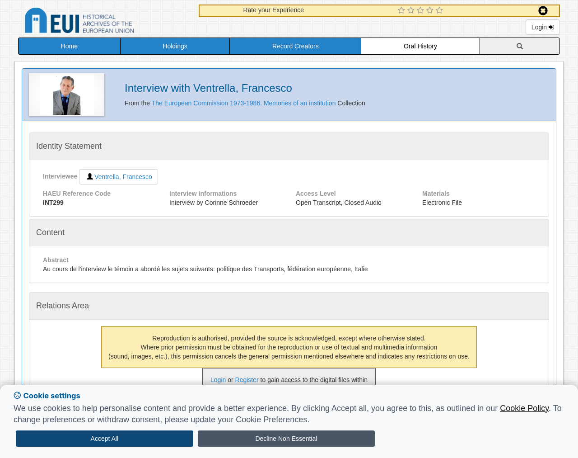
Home (69, 46)
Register (247, 379)
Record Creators (295, 46)
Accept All (104, 438)
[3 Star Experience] (421, 10)
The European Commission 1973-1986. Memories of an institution (245, 103)
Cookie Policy (524, 408)
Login (542, 27)
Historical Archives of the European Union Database (105, 22)
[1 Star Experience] (402, 10)
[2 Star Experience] (412, 10)
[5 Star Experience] (440, 10)
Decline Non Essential (286, 438)
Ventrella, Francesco (118, 176)
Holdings (175, 46)
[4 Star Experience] (431, 10)
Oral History (420, 46)
